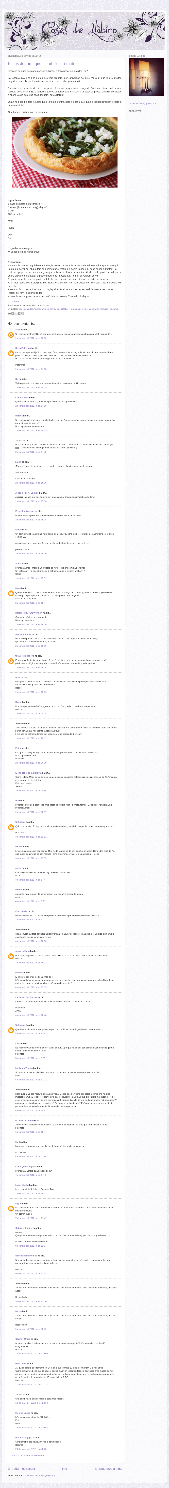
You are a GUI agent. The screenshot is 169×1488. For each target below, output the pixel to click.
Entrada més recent (21, 1468)
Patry (18, 748)
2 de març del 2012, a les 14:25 (31, 430)
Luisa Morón (22, 1185)
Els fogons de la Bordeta (28, 773)
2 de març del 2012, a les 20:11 (31, 738)
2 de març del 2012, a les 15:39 (31, 578)
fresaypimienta (23, 634)
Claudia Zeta (22, 397)
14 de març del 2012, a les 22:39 (31, 1403)
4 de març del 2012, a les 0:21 (30, 901)
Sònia (18, 563)
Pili (17, 800)
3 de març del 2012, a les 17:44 (31, 880)
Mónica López (22, 1413)
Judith (18, 440)
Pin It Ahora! (14, 301)
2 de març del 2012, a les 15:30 (31, 553)
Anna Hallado (22, 951)
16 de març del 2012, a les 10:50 (31, 1427)
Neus (18, 529)
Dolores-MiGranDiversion (28, 613)
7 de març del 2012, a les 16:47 (31, 1193)
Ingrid (18, 1203)
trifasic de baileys (24, 656)
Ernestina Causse (24, 511)
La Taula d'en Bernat (26, 997)
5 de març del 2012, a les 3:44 (30, 1033)
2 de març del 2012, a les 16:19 (31, 646)
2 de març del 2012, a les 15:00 (31, 483)
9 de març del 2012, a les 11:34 (31, 1246)
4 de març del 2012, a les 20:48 (31, 1015)
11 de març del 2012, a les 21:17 (31, 1384)
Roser (18, 702)
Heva (18, 588)
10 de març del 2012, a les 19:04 (31, 1353)
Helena (19, 415)
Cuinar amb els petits (44, 309)
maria (18, 868)
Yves (17, 329)
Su (16, 379)
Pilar (17, 677)
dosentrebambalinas (26, 1255)
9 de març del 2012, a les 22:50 (31, 1301)
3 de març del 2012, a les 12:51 (31, 837)
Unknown (20, 822)
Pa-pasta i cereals (79, 309)
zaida (18, 462)
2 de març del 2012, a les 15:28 (31, 519)
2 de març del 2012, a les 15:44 (31, 603)
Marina (19, 846)
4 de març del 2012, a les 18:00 (31, 941)
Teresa (18, 1394)
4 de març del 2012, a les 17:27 (31, 919)
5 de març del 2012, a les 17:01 (31, 1079)
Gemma (19, 972)
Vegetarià (93, 309)
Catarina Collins (24, 1228)
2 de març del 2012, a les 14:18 (31, 406)
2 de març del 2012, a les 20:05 (31, 713)
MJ (16, 1142)
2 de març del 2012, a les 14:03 (31, 369)
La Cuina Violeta (24, 1068)
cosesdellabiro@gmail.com (142, 103)
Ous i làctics (62, 309)
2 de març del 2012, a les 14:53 (31, 452)
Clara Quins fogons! (26, 1166)
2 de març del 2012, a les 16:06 (31, 624)
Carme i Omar (22, 1339)
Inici (65, 1468)
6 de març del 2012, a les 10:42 (31, 1110)
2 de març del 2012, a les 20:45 (31, 790)
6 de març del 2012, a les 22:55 (31, 1156)
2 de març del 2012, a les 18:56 (31, 692)
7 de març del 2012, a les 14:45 (31, 1175)
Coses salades (25, 309)
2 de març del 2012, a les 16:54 (31, 667)
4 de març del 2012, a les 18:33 (31, 962)
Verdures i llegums (109, 309)
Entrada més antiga (108, 1468)
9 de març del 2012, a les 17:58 (31, 1273)
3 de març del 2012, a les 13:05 (31, 858)
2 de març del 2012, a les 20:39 (31, 763)
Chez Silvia (21, 911)
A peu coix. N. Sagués (27, 493)
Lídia (18, 1043)
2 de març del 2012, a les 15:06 (31, 501)
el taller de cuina (24, 1120)
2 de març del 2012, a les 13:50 (31, 338)
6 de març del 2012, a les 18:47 (31, 1132)
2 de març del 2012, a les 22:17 (31, 812)
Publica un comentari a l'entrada (28, 1455)
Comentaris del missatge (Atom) (39, 1475)
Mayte (18, 1311)
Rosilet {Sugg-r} (23, 1437)
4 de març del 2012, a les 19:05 (31, 987)
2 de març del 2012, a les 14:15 (31, 387)
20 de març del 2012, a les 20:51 (31, 1449)
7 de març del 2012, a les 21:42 (31, 1218)
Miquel (18, 889)
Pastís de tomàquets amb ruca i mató (41, 63)
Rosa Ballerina (23, 348)
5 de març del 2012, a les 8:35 (30, 1058)
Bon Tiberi (20, 1363)
